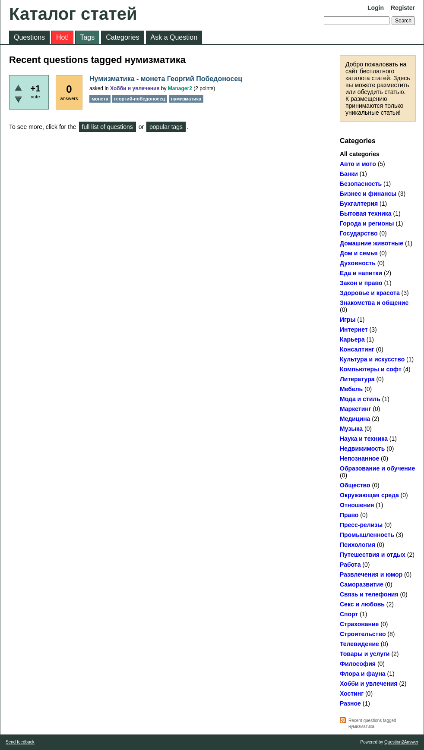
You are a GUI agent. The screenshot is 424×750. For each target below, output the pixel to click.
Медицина (355, 418)
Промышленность (367, 534)
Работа (350, 564)
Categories (122, 37)
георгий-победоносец (139, 98)
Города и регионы (367, 223)
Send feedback (20, 742)
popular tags (166, 126)
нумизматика (186, 98)
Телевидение (359, 643)
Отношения (357, 505)
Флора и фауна (363, 673)
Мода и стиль (360, 398)
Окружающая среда (369, 495)
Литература (357, 379)
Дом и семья (359, 253)
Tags (87, 37)
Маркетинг (355, 408)
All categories (360, 154)
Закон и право (361, 282)
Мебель (351, 389)
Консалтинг (357, 349)
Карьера (352, 339)
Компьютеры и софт (371, 369)
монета (100, 98)
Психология (357, 544)
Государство (359, 233)
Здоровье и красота (370, 292)
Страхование (359, 624)
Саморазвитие (361, 584)
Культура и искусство (372, 359)
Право (349, 515)
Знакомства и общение (374, 302)
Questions (29, 37)
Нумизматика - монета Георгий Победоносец (165, 78)
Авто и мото (358, 163)
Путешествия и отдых (372, 554)
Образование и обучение (377, 468)
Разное (350, 703)
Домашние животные (371, 243)
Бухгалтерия (359, 203)
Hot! (62, 37)
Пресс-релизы (361, 524)
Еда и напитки (361, 273)
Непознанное (359, 458)
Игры (347, 319)
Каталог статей (73, 13)
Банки (349, 173)
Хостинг (352, 693)
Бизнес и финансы (368, 193)
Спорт (349, 614)
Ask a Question (174, 37)
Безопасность (361, 183)
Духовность (358, 263)
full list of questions (107, 126)
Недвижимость (362, 448)
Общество (355, 485)
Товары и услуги (364, 653)
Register (403, 7)
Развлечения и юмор (371, 574)
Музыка (351, 428)
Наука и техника (364, 438)
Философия (358, 663)
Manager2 (180, 88)
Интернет (354, 329)
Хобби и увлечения (369, 683)
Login (375, 7)
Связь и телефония (369, 594)
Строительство (363, 634)
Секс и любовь (362, 604)
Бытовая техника (366, 213)
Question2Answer (401, 742)
